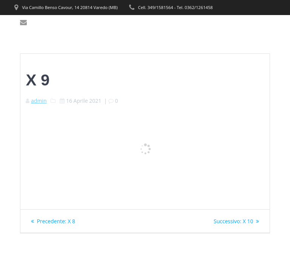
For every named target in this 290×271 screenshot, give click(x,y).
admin (38, 100)
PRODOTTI (179, 28)
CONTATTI (109, 46)
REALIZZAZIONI (232, 28)
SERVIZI (145, 28)
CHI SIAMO (110, 28)
